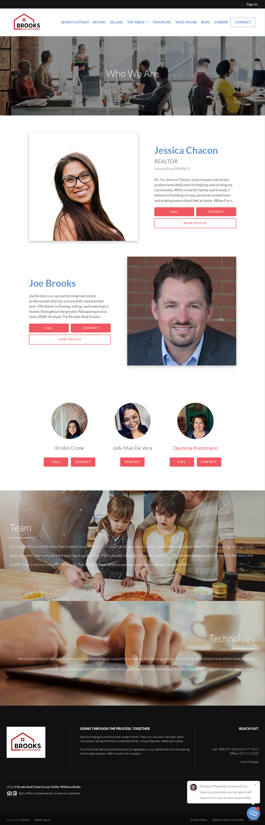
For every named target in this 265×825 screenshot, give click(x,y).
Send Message (249, 761)
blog (205, 22)
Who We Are (186, 22)
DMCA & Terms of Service (227, 819)
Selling (116, 22)
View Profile (195, 223)
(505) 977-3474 (248, 749)
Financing (162, 22)
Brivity (25, 819)
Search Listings (75, 22)
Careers (221, 22)
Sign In (249, 4)
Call (174, 211)
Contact (216, 211)
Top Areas (138, 22)
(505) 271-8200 (248, 753)
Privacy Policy (199, 819)
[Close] (255, 785)
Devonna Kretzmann (195, 448)
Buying (99, 22)
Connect (243, 22)
